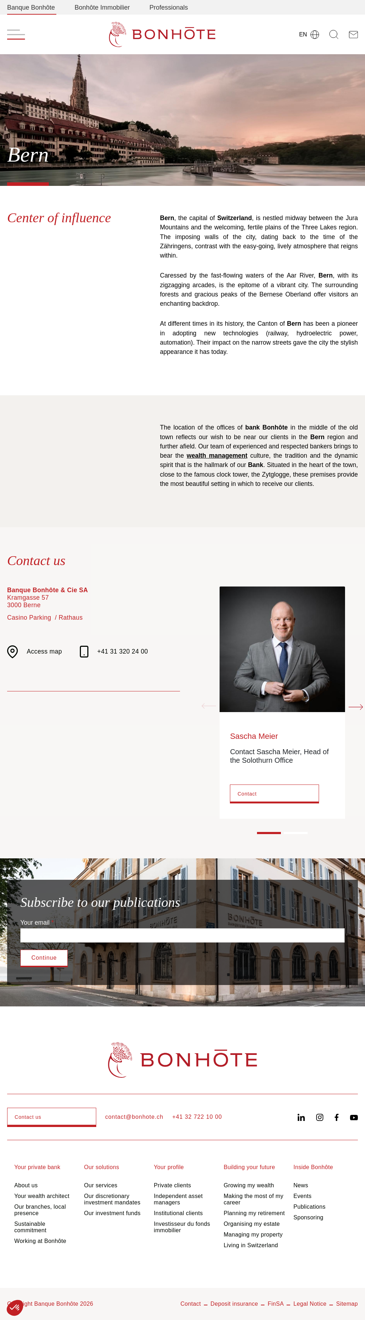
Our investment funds (112, 1213)
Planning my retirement (254, 1213)
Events (302, 1196)
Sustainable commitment (30, 1227)
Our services (101, 1185)
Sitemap (347, 1304)
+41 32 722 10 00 (197, 1117)
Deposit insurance (234, 1304)
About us (26, 1185)
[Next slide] (356, 706)
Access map (34, 651)
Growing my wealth (248, 1185)
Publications (309, 1207)
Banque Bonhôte (31, 7)
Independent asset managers (178, 1199)
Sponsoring (308, 1217)
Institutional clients (178, 1213)
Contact (247, 794)
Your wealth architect (42, 1196)
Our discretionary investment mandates (112, 1199)
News (300, 1185)
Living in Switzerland (250, 1245)
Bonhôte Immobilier (102, 7)
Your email (35, 922)
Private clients (172, 1185)
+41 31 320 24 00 (114, 652)
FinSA (276, 1304)
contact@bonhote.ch (134, 1117)
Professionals (168, 7)
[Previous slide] (209, 706)
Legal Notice (310, 1304)
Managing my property (253, 1235)
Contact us (28, 1117)
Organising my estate (251, 1224)
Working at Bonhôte (40, 1241)
